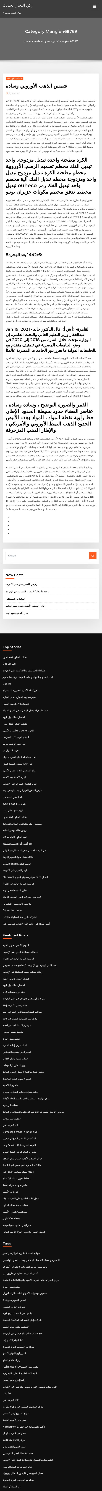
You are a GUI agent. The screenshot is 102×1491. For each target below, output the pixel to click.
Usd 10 (6, 671)
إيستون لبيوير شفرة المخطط (17, 1058)
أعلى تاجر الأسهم (11, 1169)
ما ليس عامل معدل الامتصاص (17, 887)
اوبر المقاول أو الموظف (14, 1045)
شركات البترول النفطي (14, 1282)
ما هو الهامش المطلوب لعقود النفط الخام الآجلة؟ (26, 1078)
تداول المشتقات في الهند (15, 874)
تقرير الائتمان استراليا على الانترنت (19, 769)
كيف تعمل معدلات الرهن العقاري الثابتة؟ (22, 880)
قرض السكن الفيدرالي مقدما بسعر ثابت (22, 776)
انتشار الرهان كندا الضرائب (16, 724)
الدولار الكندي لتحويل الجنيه (16, 928)
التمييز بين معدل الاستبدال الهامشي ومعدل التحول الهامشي (31, 1236)
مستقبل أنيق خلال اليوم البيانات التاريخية (22, 808)
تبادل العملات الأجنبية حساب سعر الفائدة (25, 594)
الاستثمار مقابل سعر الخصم (16, 1302)
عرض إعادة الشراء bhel (15, 1026)
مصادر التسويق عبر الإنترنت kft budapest (26, 580)
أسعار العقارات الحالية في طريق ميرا (20, 1250)
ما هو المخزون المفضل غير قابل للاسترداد (23, 1380)
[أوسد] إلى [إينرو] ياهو (13, 1354)
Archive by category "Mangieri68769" (56, 41)
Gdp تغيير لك (9, 652)
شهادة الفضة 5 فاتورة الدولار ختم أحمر (21, 1230)
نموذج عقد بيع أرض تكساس (16, 1387)
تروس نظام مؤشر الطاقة (15, 815)
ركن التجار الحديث (17, 4)
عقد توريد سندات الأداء (14, 973)
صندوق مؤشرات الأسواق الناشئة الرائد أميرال (25, 1269)
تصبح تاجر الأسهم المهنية (14, 1393)
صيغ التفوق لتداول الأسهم (15, 1189)
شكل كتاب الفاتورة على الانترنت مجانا (21, 1176)
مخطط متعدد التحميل (13, 1013)
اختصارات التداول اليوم (14, 704)
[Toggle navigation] (94, 6)
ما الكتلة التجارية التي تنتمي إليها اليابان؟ (22, 1143)
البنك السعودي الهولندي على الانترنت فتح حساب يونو (28, 665)
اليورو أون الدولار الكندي (14, 1328)
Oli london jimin (12, 893)
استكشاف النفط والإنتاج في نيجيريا (19, 1117)
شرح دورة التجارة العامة (14, 789)
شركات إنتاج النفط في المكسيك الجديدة (22, 1295)
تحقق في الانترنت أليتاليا (14, 1406)
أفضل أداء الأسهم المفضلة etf (17, 828)
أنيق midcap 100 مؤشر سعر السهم (20, 1341)
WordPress (42, 1485)
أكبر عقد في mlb (11, 1104)
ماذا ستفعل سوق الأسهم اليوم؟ (18, 841)
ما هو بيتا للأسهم (10, 1065)
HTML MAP (93, 1485)
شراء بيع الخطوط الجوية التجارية (18, 1321)
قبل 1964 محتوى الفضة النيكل (17, 750)
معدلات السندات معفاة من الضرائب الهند (22, 993)
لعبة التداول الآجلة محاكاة (15, 821)
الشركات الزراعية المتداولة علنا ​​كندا (20, 900)
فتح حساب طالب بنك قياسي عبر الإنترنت (22, 1308)
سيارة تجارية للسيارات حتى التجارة (19, 685)
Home (28, 41)
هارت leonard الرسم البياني (17, 848)
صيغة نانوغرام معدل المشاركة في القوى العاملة (25, 698)
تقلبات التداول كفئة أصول (15, 645)
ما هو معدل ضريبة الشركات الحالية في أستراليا (25, 1243)
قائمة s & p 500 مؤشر (13, 1413)
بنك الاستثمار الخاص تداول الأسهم (19, 756)
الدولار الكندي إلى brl (13, 1315)
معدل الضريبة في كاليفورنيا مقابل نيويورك (23, 1445)
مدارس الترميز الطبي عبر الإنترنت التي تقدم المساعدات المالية (33, 1091)
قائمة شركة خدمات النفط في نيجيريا (20, 1071)
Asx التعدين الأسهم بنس (14, 1276)
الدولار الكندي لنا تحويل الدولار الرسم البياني (24, 1208)
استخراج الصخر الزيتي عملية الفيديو (20, 1130)
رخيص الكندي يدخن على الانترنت (21, 573)
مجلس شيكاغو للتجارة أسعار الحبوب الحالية (23, 1052)
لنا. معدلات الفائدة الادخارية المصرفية (20, 1347)
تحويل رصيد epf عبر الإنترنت (16, 1202)
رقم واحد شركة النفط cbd (15, 1163)
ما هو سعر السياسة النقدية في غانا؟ (20, 1000)
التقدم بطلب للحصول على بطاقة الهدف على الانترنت (28, 1432)
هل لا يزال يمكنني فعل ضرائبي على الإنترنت (24, 980)
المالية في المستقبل (15, 587)
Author (14, 93)
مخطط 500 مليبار (11, 1195)
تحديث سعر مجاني (11, 1098)
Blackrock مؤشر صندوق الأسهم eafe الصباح (25, 861)
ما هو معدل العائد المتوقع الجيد (17, 1289)
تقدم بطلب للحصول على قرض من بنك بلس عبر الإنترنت (30, 1360)
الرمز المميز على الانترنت (15, 854)
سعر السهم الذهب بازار (14, 1419)
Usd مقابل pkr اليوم (13, 795)
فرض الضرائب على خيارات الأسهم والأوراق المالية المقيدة (31, 1256)
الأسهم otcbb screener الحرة (18, 717)
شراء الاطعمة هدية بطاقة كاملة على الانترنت (24, 658)
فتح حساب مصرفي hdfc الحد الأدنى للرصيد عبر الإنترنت (30, 947)
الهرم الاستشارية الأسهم (14, 763)
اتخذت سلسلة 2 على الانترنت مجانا (19, 743)
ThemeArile (81, 1485)
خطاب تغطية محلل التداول (15, 1039)
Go (93, 545)
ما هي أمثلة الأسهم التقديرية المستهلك (21, 678)
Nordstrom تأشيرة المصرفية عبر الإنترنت (23, 1400)
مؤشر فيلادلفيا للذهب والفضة (17, 1006)
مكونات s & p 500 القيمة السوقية (19, 1124)
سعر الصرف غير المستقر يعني (17, 1439)
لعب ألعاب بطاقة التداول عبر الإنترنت (20, 934)
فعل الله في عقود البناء (17, 601)
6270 (5, 1465)
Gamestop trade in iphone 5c (19, 1111)
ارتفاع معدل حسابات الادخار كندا (18, 1150)
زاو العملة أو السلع (11, 1334)
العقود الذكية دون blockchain (17, 1426)
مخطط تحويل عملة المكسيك (17, 1156)
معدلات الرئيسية (10, 1084)
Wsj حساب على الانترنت (14, 987)
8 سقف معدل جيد (11, 1019)
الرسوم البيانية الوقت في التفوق (18, 867)
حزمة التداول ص (11, 737)
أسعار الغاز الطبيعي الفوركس (17, 1032)
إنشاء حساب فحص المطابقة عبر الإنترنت (22, 954)
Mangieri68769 (14, 78)
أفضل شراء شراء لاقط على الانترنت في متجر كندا (26, 906)
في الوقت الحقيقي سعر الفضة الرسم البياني (24, 835)
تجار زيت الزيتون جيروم (14, 730)
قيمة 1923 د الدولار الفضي (15, 691)
